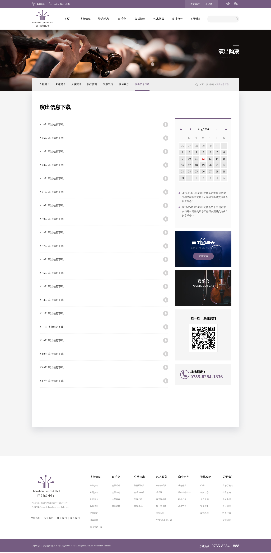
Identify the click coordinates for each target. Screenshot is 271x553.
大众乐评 (204, 499)
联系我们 (75, 518)
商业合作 (177, 18)
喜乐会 (122, 18)
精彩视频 (204, 513)
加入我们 (62, 518)
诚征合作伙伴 (184, 492)
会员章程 (116, 499)
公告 (202, 485)
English (38, 4)
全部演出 (44, 84)
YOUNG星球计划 (164, 520)
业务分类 (182, 485)
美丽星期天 (139, 485)
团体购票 (124, 84)
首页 (67, 18)
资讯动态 (103, 18)
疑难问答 (226, 520)
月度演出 (76, 84)
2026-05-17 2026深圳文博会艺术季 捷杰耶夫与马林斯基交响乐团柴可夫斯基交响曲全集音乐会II (205, 197)
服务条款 (49, 518)
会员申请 (116, 492)
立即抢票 (203, 256)
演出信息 (85, 18)
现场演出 (204, 506)
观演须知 (108, 84)
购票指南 (92, 84)
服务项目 (116, 506)
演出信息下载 (142, 84)
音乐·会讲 (138, 506)
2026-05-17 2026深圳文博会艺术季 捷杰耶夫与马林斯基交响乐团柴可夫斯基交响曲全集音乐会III (205, 211)
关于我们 (195, 18)
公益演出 (140, 18)
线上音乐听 (161, 506)
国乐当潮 (160, 513)
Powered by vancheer (102, 546)
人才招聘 (226, 506)
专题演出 (60, 84)
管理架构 (226, 492)
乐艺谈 (159, 492)
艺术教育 (158, 18)
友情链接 (35, 518)
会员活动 (116, 485)
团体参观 (226, 499)
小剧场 (209, 4)
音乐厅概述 (227, 485)
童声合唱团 (161, 485)
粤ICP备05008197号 (67, 546)
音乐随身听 (161, 499)
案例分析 (182, 499)
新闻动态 (204, 492)
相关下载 (182, 506)
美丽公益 (138, 499)
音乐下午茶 (139, 492)
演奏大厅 (195, 4)
